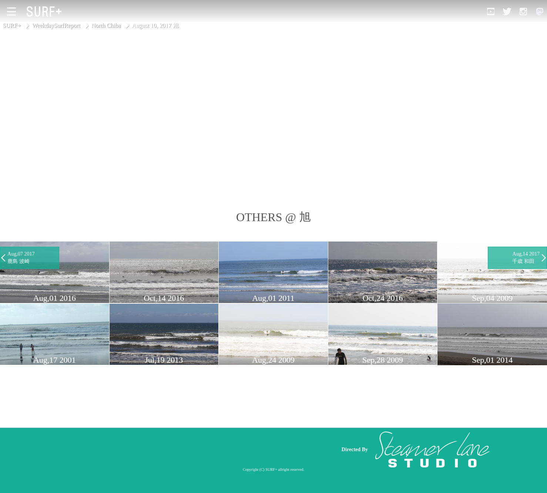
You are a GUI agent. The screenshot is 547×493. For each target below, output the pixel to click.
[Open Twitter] (507, 11)
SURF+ (12, 25)
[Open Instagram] (523, 11)
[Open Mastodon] (539, 11)
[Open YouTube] (490, 11)
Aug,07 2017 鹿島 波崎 (21, 257)
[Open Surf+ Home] (46, 11)
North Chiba (106, 25)
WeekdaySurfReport (56, 25)
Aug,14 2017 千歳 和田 (526, 257)
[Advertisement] (192, 449)
